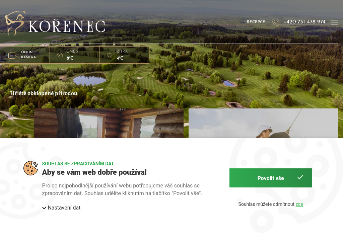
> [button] (24, 55)
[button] (334, 22)
